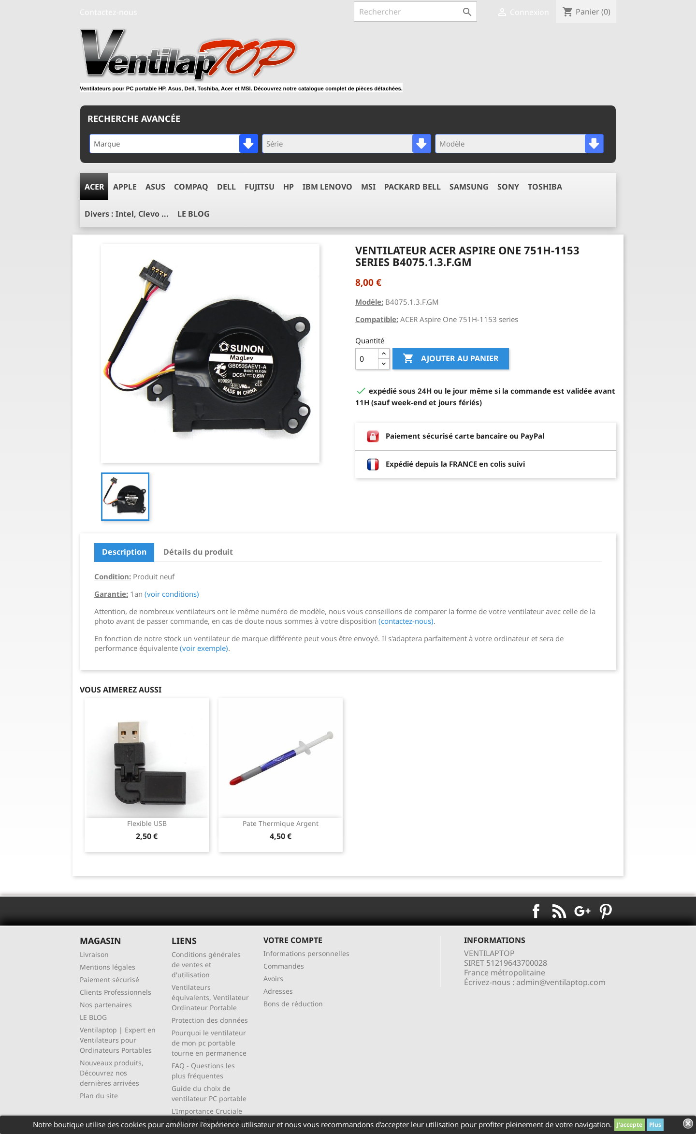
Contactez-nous (108, 12)
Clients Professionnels (115, 992)
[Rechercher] (415, 11)
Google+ (582, 911)
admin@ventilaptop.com (561, 982)
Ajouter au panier (451, 359)
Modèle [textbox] (451, 143)
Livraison (94, 954)
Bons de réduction (293, 1003)
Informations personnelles (306, 953)
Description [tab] (124, 551)
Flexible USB (147, 823)
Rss (559, 911)
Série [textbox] (274, 143)
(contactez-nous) (406, 621)
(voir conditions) (172, 594)
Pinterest (605, 911)
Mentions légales (107, 967)
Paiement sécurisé (109, 979)
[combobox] (173, 143)
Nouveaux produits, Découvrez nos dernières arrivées (112, 1073)
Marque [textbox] (107, 143)
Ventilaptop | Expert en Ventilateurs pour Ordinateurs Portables (118, 1040)
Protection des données (210, 1020)
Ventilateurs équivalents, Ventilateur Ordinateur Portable (210, 997)
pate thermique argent (281, 823)
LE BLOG (93, 1017)
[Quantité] (366, 358)
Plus (655, 1124)
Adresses (278, 991)
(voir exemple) (204, 648)
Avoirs (273, 978)
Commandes (283, 966)
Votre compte (292, 940)
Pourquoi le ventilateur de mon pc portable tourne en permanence (209, 1043)
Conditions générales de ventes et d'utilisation (206, 964)
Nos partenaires (106, 1004)
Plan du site (99, 1095)
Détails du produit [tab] (198, 551)
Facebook (536, 911)
